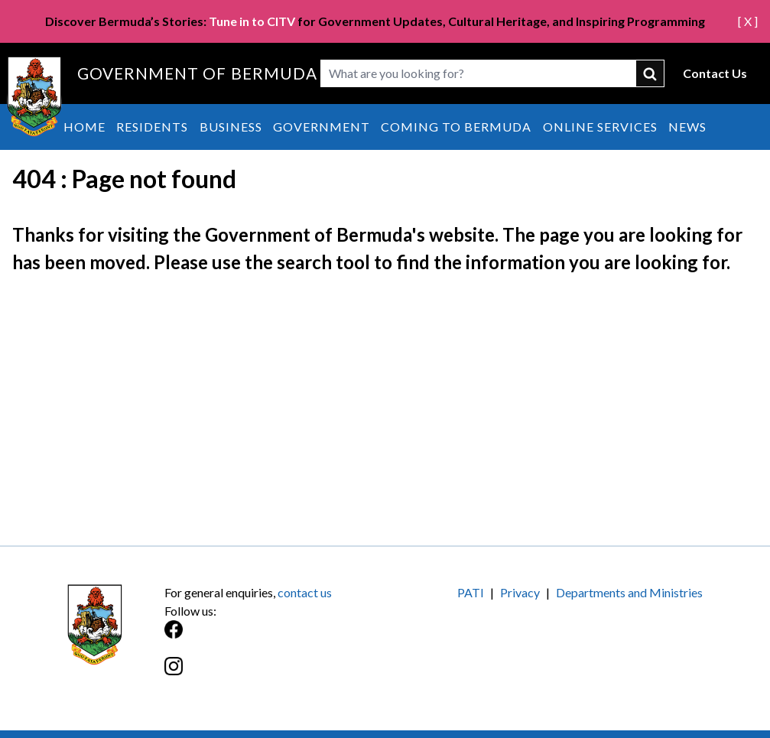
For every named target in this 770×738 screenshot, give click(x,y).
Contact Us (715, 73)
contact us (305, 592)
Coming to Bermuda (456, 126)
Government (321, 126)
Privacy (520, 592)
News (687, 126)
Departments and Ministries (629, 592)
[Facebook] (274, 637)
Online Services (600, 126)
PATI (470, 592)
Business (231, 126)
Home (84, 126)
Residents (152, 126)
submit (650, 73)
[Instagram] (274, 674)
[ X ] (748, 21)
